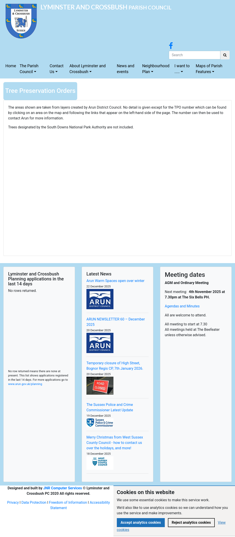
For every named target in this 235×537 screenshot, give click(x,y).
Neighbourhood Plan (155, 69)
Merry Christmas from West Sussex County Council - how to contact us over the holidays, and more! (114, 442)
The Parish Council (29, 69)
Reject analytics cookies (191, 522)
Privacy (13, 502)
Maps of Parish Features (209, 69)
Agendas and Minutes (182, 306)
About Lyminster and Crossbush (88, 69)
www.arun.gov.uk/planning (25, 384)
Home (10, 66)
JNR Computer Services (62, 488)
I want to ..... (182, 69)
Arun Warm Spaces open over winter (115, 281)
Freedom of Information (68, 502)
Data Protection (33, 502)
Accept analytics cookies (141, 522)
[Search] (194, 55)
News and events (125, 69)
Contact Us (57, 69)
